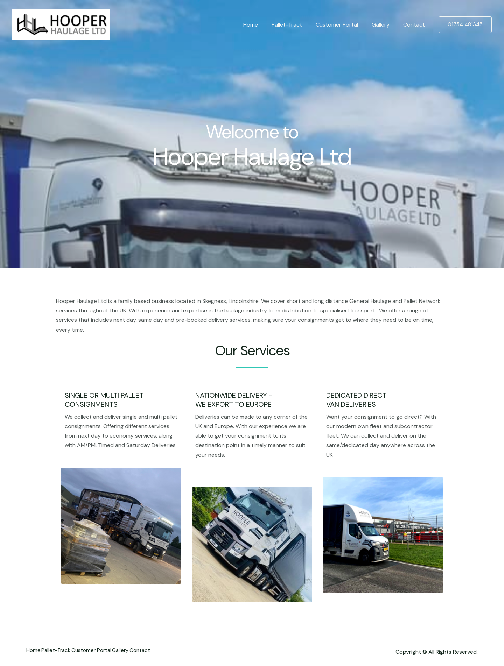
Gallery (384, 24)
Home (261, 24)
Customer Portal (343, 24)
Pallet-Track (295, 24)
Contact (415, 24)
